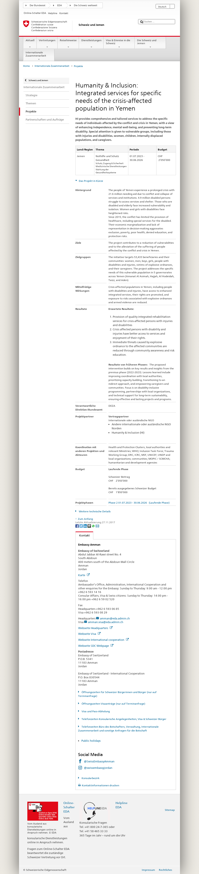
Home (26, 66)
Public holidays (91, 740)
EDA (59, 5)
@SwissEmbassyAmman (99, 761)
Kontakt (83, 535)
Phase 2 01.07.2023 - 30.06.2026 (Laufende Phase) (139, 502)
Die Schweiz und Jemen (150, 44)
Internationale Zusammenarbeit (38, 56)
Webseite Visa (89, 633)
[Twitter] (81, 525)
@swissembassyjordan (98, 767)
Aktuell (29, 44)
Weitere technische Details (94, 511)
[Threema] (90, 525)
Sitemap (170, 809)
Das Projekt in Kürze (90, 180)
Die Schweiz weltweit (85, 5)
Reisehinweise (68, 44)
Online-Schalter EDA (69, 807)
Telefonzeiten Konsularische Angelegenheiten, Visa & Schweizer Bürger (123, 719)
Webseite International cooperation (103, 639)
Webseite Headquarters (95, 628)
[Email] (97, 525)
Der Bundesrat (37, 5)
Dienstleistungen (91, 44)
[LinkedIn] (85, 525)
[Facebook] (77, 525)
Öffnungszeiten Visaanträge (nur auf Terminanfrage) (113, 703)
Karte (84, 575)
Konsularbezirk (90, 778)
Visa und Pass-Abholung (95, 711)
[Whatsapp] (94, 525)
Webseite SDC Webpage (95, 645)
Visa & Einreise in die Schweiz (119, 44)
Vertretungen (47, 44)
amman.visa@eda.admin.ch (105, 622)
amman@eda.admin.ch (115, 618)
